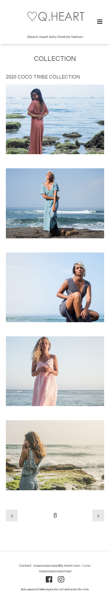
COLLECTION (55, 59)
